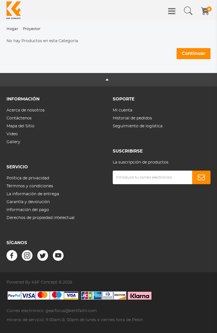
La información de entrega (32, 194)
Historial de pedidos (132, 118)
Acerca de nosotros (25, 110)
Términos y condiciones (29, 186)
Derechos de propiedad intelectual (40, 218)
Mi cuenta (122, 110)
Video (12, 134)
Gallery (13, 142)
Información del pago (27, 210)
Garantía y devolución (28, 202)
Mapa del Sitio (20, 126)
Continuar (193, 53)
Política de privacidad (27, 178)
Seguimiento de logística (137, 126)
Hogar (12, 29)
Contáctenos (19, 118)
